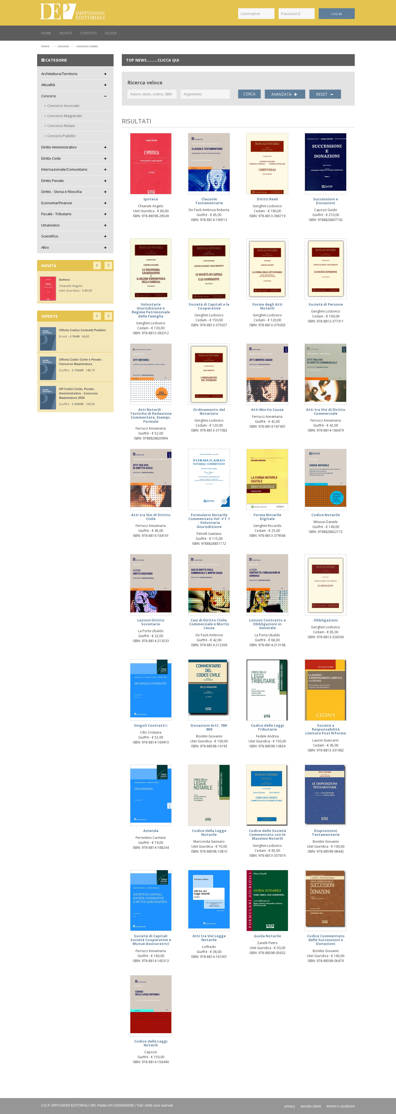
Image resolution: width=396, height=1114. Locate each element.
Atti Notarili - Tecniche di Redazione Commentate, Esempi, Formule (151, 415)
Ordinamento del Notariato (209, 411)
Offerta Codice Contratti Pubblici (82, 330)
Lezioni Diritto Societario (150, 622)
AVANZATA (285, 94)
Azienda (150, 830)
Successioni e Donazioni (325, 201)
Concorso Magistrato (64, 115)
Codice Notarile (325, 514)
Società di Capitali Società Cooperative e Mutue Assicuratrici (150, 939)
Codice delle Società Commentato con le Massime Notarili (267, 834)
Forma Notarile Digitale (267, 516)
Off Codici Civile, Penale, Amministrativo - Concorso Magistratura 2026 (78, 393)
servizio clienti (311, 1106)
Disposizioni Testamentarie (326, 832)
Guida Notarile (267, 935)
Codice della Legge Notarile (209, 832)
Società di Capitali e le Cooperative (209, 306)
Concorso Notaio (61, 125)
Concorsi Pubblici (61, 135)
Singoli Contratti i (150, 725)
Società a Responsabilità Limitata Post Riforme (325, 729)
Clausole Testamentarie (209, 201)
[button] (97, 264)
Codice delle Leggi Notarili (150, 1043)
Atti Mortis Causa (267, 409)
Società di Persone (326, 304)
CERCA (249, 93)
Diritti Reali (267, 199)
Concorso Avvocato (63, 105)
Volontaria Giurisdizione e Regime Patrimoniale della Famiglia (151, 310)
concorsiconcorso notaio (78, 46)
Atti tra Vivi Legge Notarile (209, 937)
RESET (325, 94)
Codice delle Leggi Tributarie (267, 727)
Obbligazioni (326, 620)
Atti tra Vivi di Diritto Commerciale (325, 411)
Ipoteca (151, 199)
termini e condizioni (340, 1106)
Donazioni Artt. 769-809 (209, 727)
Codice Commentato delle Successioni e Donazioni (326, 939)
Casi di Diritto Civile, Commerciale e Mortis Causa (209, 624)
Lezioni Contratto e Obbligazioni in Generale (267, 624)
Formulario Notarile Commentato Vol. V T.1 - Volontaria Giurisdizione (209, 520)
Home (45, 46)
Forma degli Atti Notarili (267, 306)
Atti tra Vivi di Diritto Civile (150, 516)
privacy (290, 1106)
